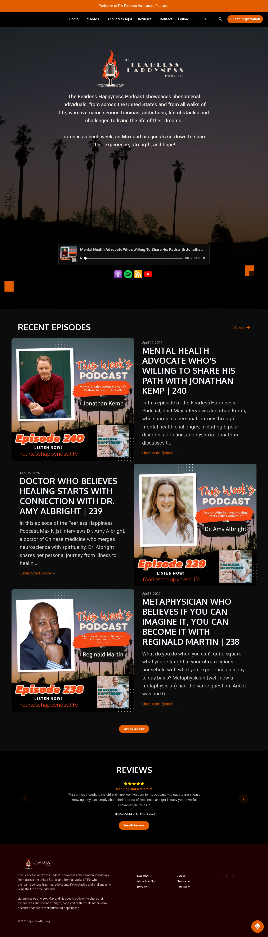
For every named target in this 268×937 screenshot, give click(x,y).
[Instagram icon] (234, 876)
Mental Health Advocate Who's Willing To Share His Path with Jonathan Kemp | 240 (188, 370)
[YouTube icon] (226, 876)
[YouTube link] (205, 19)
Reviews (144, 19)
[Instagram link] (197, 19)
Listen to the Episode (158, 453)
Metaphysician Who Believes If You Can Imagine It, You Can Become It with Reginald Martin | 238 (190, 621)
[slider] (133, 258)
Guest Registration (245, 19)
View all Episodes (134, 728)
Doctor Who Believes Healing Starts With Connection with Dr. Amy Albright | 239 (68, 496)
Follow (183, 19)
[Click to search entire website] (220, 19)
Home (74, 19)
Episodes (92, 19)
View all (242, 328)
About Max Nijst (119, 19)
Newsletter (183, 881)
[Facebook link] (212, 19)
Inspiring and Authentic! (134, 789)
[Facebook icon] (219, 876)
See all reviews (134, 825)
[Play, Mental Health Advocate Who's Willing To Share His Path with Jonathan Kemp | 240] (81, 258)
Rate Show (183, 887)
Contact (166, 19)
